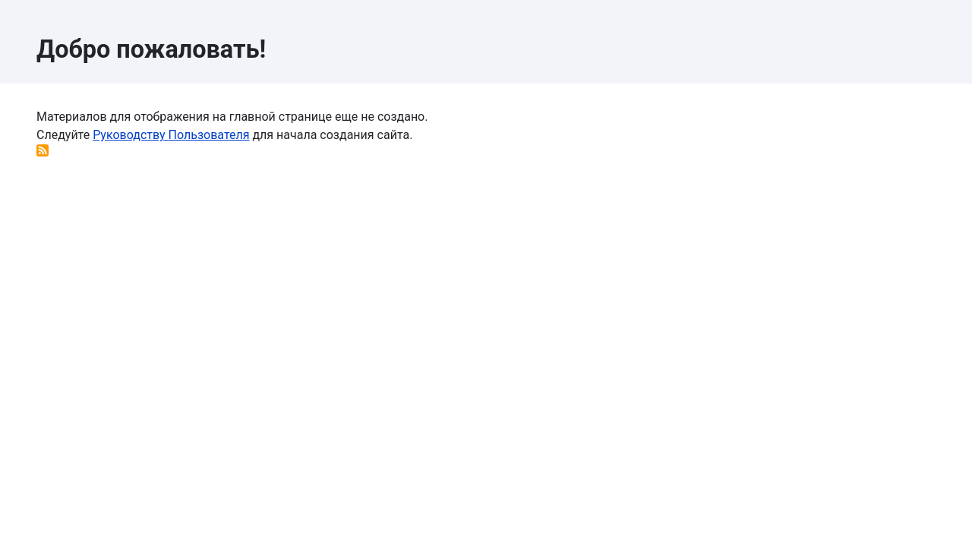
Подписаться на (42, 150)
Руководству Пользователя (171, 135)
